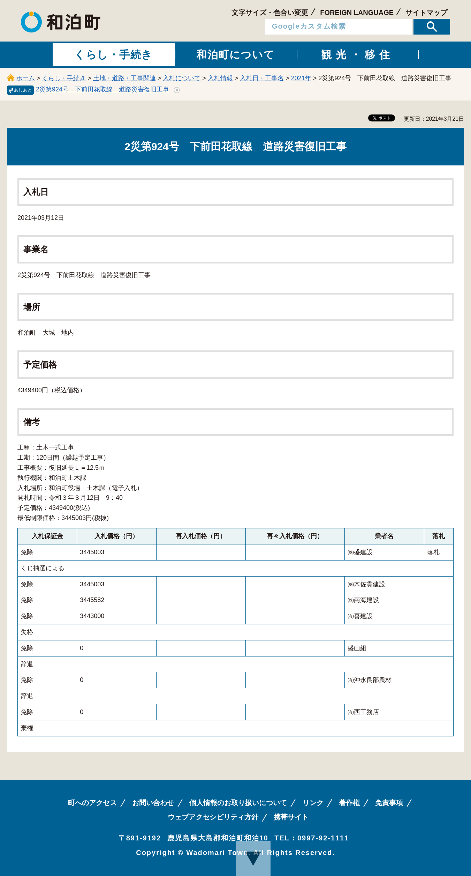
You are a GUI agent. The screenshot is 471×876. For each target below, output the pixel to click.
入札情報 (220, 78)
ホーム (25, 78)
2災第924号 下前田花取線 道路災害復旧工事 (102, 89)
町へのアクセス (92, 803)
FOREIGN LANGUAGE (357, 12)
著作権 (349, 803)
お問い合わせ (153, 803)
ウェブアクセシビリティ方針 (213, 817)
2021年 (301, 78)
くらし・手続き (64, 78)
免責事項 (389, 803)
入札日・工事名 (262, 78)
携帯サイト (291, 817)
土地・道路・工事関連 (124, 78)
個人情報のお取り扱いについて (238, 803)
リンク (313, 803)
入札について (181, 78)
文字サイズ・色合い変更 (269, 12)
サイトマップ (426, 12)
